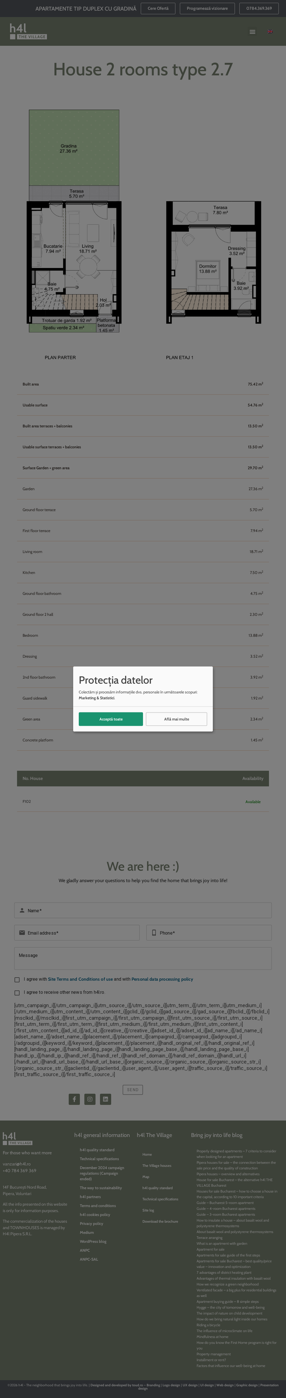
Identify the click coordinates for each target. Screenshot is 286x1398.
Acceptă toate (111, 718)
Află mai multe (176, 718)
